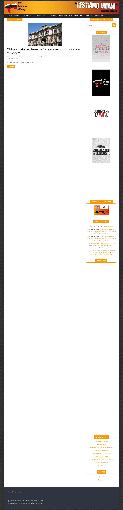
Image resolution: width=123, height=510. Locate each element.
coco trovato (45, 56)
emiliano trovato (68, 56)
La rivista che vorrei (101, 462)
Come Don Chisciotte (101, 457)
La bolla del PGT (108, 226)
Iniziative (27, 16)
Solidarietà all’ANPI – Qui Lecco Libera (100, 243)
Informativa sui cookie (14, 492)
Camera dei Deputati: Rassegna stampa (101, 448)
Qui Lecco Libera (97, 16)
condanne (61, 56)
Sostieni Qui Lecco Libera (58, 16)
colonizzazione (53, 56)
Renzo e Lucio (101, 465)
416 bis (39, 56)
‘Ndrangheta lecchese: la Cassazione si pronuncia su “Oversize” (44, 51)
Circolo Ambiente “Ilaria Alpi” (101, 454)
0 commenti (23, 56)
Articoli (17, 16)
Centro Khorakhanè (101, 451)
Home (10, 16)
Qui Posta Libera (40, 16)
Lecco (75, 56)
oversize (13, 58)
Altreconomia (101, 445)
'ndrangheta (33, 56)
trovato (18, 58)
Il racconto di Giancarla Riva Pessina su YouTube (102, 245)
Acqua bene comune (101, 442)
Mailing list (73, 16)
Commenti (101, 480)
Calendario (84, 16)
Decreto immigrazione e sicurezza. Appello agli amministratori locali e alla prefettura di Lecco (101, 231)
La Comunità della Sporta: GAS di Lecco (101, 460)
